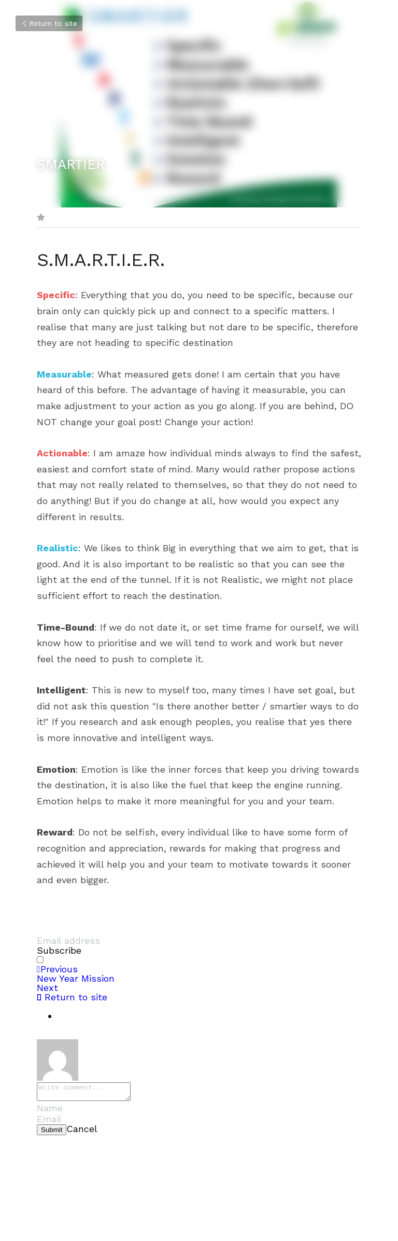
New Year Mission (76, 978)
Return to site (49, 23)
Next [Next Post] (47, 987)
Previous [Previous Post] (57, 969)
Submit (51, 1133)
